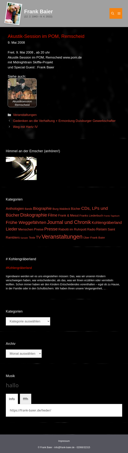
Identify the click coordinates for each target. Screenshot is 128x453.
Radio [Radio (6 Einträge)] (91, 229)
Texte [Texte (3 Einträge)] (32, 237)
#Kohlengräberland (19, 267)
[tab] (12, 399)
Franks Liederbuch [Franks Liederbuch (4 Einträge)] (91, 215)
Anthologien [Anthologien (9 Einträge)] (15, 209)
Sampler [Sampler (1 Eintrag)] (24, 238)
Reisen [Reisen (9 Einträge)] (101, 229)
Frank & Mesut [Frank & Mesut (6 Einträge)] (68, 215)
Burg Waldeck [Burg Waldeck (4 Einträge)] (61, 208)
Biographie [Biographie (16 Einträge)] (42, 208)
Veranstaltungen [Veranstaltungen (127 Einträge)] (62, 236)
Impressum (64, 441)
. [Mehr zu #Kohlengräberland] (106, 288)
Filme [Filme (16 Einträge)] (53, 215)
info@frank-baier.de (64, 447)
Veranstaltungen (25, 115)
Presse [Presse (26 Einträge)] (51, 229)
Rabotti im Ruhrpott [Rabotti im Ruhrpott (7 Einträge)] (72, 229)
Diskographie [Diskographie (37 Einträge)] (33, 215)
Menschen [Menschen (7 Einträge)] (25, 229)
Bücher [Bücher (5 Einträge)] (75, 208)
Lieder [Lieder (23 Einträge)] (12, 229)
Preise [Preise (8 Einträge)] (38, 229)
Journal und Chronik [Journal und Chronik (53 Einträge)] (69, 222)
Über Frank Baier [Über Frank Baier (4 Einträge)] (94, 237)
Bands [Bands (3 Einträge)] (28, 208)
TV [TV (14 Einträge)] (38, 237)
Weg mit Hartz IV (25, 127)
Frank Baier (38, 11)
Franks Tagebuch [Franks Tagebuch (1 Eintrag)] (112, 216)
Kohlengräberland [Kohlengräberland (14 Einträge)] (107, 222)
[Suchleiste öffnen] (112, 13)
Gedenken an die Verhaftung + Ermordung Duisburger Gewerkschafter (64, 121)
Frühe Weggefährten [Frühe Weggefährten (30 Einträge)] (26, 222)
